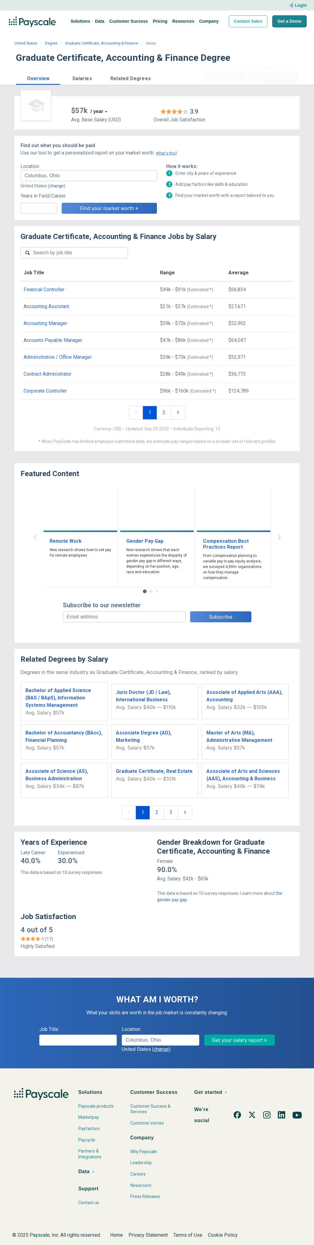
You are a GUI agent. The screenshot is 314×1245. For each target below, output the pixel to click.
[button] (38, 77)
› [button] (279, 536)
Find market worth (273, 78)
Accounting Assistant (46, 306)
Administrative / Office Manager (58, 357)
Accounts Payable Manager (53, 340)
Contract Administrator (47, 374)
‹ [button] (35, 536)
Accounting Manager (45, 323)
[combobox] (89, 175)
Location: (30, 166)
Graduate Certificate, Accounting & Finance (101, 43)
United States (25, 43)
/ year (96, 111)
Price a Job (224, 78)
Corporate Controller (45, 391)
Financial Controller (44, 289)
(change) (56, 185)
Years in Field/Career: (44, 196)
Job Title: (49, 1029)
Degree (51, 43)
